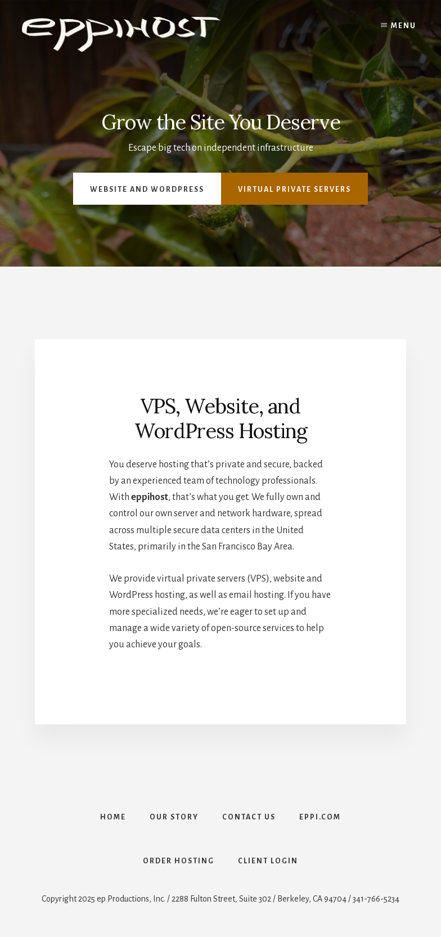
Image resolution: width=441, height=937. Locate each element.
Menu (403, 26)
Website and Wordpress (147, 189)
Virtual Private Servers (294, 189)
